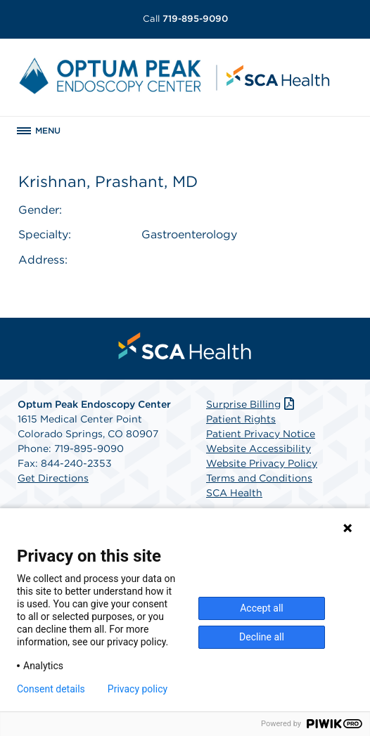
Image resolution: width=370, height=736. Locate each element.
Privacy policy (137, 689)
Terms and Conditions (259, 478)
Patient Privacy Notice (260, 433)
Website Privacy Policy (261, 463)
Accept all (261, 608)
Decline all (261, 637)
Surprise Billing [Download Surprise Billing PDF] (251, 404)
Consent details (51, 689)
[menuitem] (185, 346)
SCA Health (234, 492)
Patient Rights (241, 419)
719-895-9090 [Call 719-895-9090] (185, 18)
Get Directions (53, 478)
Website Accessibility (258, 448)
